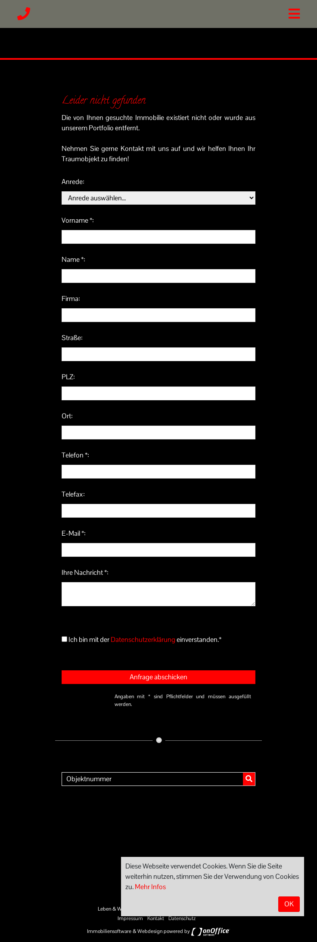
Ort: (67, 415)
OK (289, 903)
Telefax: (73, 494)
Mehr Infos (150, 886)
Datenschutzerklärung (143, 639)
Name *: (73, 259)
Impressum (130, 918)
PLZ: (68, 376)
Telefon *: (75, 455)
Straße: (72, 337)
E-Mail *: (74, 533)
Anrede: (73, 181)
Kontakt (155, 918)
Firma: (71, 298)
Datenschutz (182, 918)
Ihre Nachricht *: (85, 572)
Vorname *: (78, 220)
